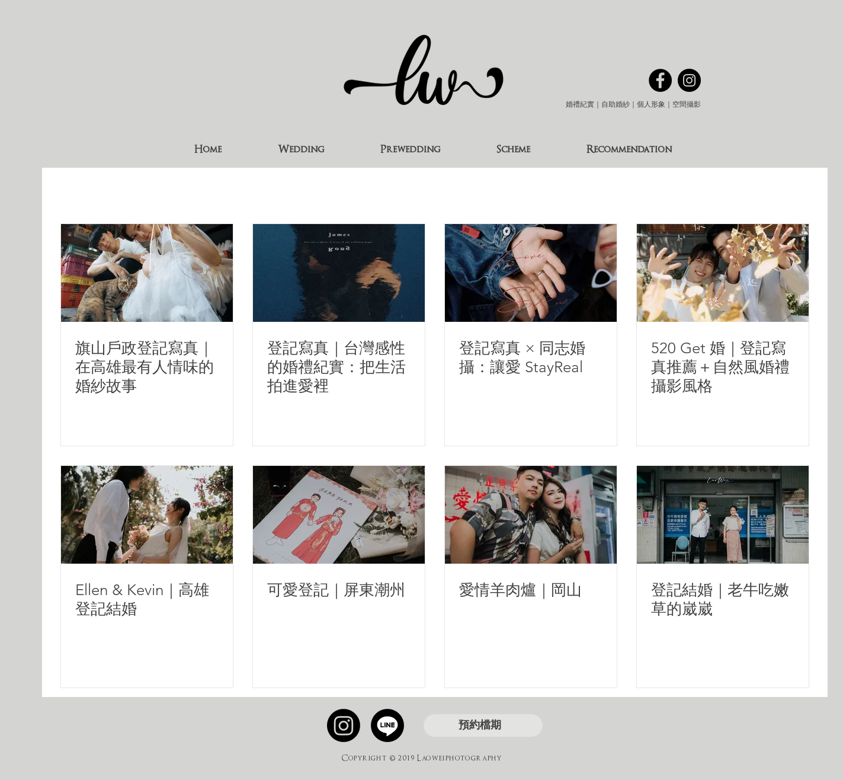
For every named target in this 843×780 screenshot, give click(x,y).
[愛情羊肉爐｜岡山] (531, 515)
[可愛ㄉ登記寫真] (723, 273)
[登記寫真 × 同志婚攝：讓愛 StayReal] (531, 273)
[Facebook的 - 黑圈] (660, 80)
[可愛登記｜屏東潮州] (339, 515)
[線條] (387, 725)
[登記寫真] (339, 273)
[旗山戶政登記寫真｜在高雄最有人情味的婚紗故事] (147, 273)
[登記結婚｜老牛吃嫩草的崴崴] (723, 515)
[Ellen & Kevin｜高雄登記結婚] (147, 515)
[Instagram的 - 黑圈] (689, 80)
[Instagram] (343, 725)
